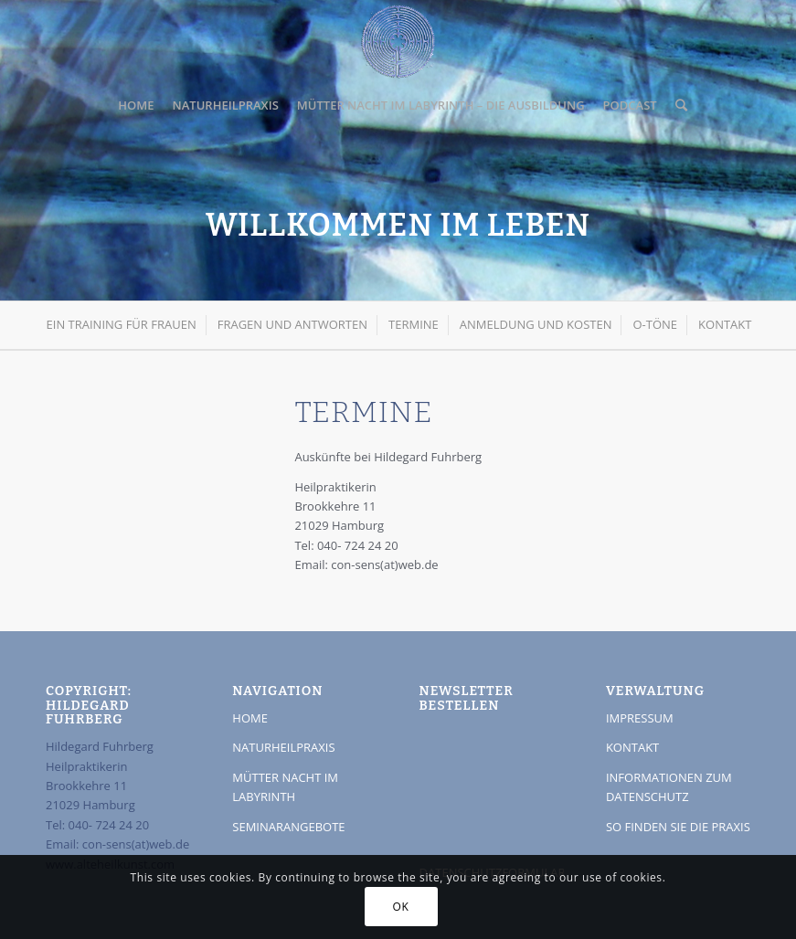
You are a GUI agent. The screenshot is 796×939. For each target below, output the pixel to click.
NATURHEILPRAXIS (283, 747)
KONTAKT (632, 747)
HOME (250, 718)
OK (401, 906)
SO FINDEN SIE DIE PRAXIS (678, 826)
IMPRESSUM (640, 718)
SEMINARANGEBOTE (288, 826)
